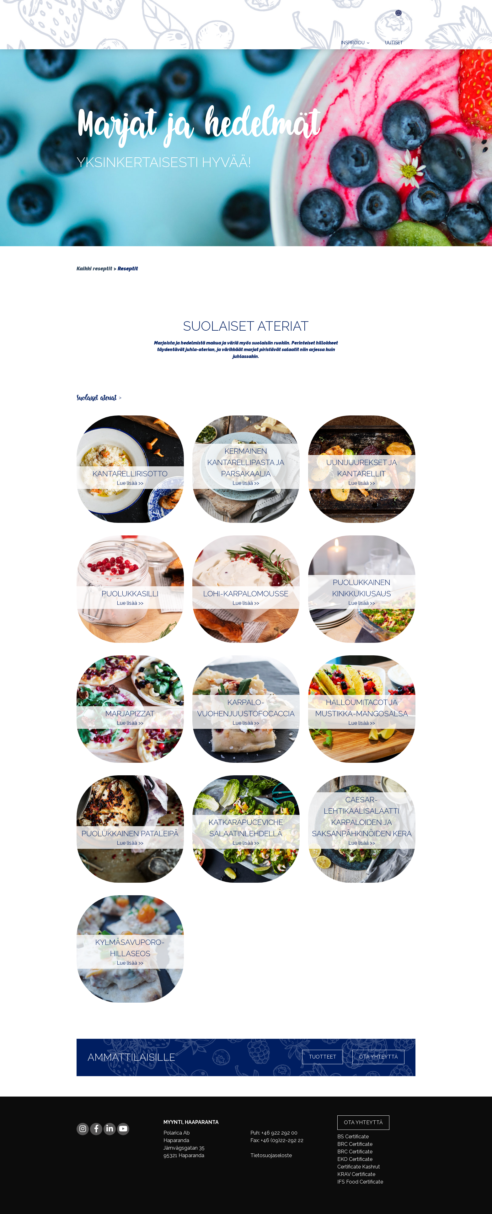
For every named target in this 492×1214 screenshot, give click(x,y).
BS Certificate (353, 1137)
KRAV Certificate (356, 1174)
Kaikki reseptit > (96, 269)
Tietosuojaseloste (271, 1155)
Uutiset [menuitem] (394, 26)
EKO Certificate (354, 1159)
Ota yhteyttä (378, 1057)
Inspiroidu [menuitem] (353, 26)
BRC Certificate (354, 1144)
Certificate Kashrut (358, 1167)
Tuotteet (322, 1057)
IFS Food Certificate (360, 1182)
